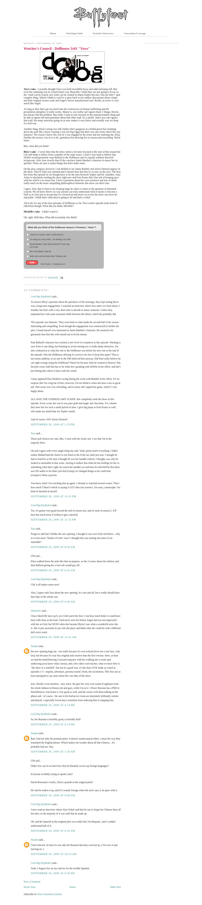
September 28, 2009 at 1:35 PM (53, 424)
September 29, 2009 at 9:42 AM (53, 570)
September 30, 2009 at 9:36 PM (53, 873)
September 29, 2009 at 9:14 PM (53, 724)
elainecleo (36, 610)
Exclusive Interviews (103, 33)
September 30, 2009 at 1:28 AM (53, 751)
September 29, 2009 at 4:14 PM (53, 705)
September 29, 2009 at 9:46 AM (53, 601)
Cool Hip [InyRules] (41, 296)
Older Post (115, 887)
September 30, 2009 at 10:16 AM (54, 854)
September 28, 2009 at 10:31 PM (53, 496)
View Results (45, 264)
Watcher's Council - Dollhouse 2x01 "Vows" (57, 49)
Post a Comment (32, 881)
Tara (33, 433)
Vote (32, 262)
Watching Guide (74, 33)
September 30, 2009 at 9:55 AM (53, 830)
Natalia (34, 646)
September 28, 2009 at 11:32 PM (53, 519)
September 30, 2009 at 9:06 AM (53, 795)
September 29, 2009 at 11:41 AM (54, 637)
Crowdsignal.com (58, 264)
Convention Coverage (135, 33)
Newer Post (29, 887)
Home (53, 33)
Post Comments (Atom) (50, 894)
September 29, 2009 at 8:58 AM (53, 547)
